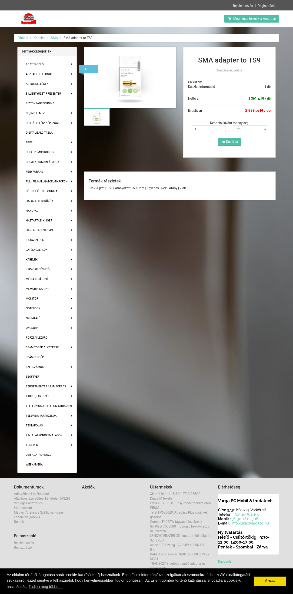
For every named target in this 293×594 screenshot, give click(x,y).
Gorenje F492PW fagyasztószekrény (176, 522)
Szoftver (32, 376)
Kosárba (230, 142)
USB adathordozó (39, 454)
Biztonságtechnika (40, 103)
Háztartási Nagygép (40, 230)
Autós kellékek (37, 84)
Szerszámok (35, 367)
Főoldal (22, 38)
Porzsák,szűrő (36, 337)
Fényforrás (34, 171)
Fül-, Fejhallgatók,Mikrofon (46, 181)
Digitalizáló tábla (39, 132)
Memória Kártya (38, 288)
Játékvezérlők (36, 249)
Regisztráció (267, 5)
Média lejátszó (37, 279)
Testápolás (34, 425)
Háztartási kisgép (39, 220)
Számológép (35, 357)
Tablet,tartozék (38, 396)
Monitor (32, 298)
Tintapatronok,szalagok (44, 435)
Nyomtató (33, 318)
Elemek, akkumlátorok (42, 162)
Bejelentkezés (243, 5)
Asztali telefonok (39, 74)
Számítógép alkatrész (42, 347)
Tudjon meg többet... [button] (46, 587)
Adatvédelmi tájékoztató (31, 494)
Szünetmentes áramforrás (46, 386)
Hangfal (32, 210)
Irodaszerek (35, 240)
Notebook (33, 308)
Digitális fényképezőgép (43, 123)
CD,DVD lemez (35, 113)
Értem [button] (270, 581)
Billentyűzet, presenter (43, 93)
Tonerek (32, 445)
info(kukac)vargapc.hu (250, 523)
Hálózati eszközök (39, 201)
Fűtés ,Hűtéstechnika (41, 191)
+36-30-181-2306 (244, 519)
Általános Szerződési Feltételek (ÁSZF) (42, 498)
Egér (29, 142)
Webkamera (34, 464)
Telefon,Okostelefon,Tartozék (48, 406)
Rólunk (19, 522)
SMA (54, 38)
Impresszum (23, 508)
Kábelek (39, 38)
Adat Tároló (35, 64)
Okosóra (32, 328)
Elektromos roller (40, 152)
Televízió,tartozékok (41, 415)
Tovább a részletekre (229, 70)
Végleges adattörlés (28, 503)
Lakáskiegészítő (38, 269)
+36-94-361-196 (246, 514)
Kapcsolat (225, 561)
